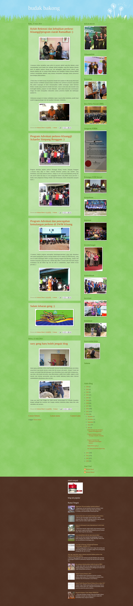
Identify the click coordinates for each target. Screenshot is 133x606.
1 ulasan (55, 127)
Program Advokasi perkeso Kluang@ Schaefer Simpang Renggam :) (51, 138)
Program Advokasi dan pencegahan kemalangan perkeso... (94, 441)
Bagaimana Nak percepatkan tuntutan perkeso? (88, 506)
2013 (87, 453)
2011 (87, 458)
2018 (87, 403)
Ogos (89, 424)
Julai (89, 427)
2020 (87, 397)
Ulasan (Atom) (37, 419)
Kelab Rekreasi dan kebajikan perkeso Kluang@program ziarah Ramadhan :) (51, 30)
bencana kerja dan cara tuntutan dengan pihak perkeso (89, 516)
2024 (87, 386)
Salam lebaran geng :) (42, 306)
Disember (90, 416)
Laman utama (55, 416)
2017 (87, 406)
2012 (87, 455)
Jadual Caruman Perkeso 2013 (83, 573)
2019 (87, 400)
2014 (87, 414)
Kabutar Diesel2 (90, 472)
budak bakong (44, 8)
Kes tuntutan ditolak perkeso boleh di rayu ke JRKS (89, 564)
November (90, 419)
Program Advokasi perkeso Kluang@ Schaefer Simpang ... (95, 435)
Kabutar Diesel (41, 127)
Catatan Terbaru (34, 416)
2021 (87, 395)
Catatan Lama (75, 416)
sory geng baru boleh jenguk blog (49, 343)
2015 (87, 411)
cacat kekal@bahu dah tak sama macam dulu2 (87, 535)
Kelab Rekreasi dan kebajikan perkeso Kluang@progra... (95, 430)
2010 (87, 461)
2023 (87, 389)
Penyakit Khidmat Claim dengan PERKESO (87, 592)
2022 (87, 392)
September (90, 422)
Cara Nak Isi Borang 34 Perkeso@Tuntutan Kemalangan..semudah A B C (87, 545)
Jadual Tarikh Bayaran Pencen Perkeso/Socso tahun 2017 (90, 583)
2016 (87, 408)
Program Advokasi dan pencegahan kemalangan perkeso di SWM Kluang (51, 223)
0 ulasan (55, 212)
